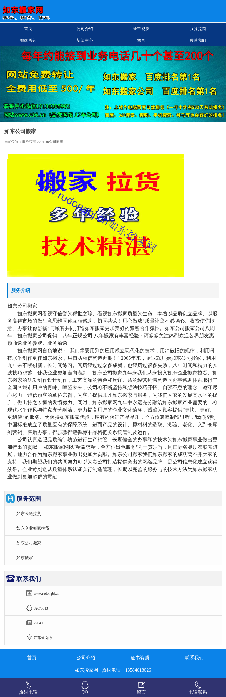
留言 (141, 40)
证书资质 (141, 28)
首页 (28, 28)
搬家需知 (28, 40)
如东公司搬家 (28, 543)
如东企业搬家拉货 (32, 528)
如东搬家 (24, 557)
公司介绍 (85, 28)
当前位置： (13, 142)
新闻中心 (85, 40)
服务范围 (198, 28)
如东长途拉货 (28, 513)
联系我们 (198, 40)
